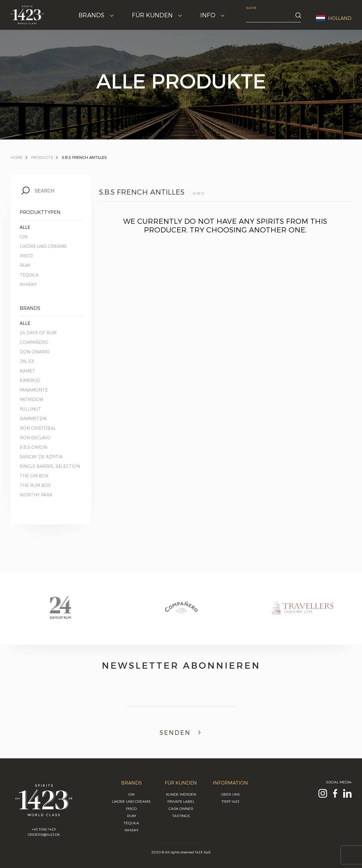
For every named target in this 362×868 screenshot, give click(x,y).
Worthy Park (36, 494)
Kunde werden (181, 794)
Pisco (26, 255)
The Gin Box (34, 475)
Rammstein (33, 418)
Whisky (28, 284)
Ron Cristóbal (38, 428)
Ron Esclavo (35, 437)
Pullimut (30, 409)
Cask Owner (181, 808)
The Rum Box (35, 485)
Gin (23, 236)
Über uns (230, 794)
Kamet (27, 370)
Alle (25, 227)
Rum (25, 265)
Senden (181, 732)
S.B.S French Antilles (84, 157)
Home (17, 157)
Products (42, 157)
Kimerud (30, 380)
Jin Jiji (27, 361)
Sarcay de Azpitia (41, 456)
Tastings (181, 815)
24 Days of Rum (38, 332)
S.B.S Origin (33, 447)
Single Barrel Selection (50, 466)
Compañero (34, 342)
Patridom (31, 399)
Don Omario (35, 351)
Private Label (181, 801)
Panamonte (34, 389)
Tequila (29, 274)
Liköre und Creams (43, 246)
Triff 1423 (230, 801)
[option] (60, 613)
